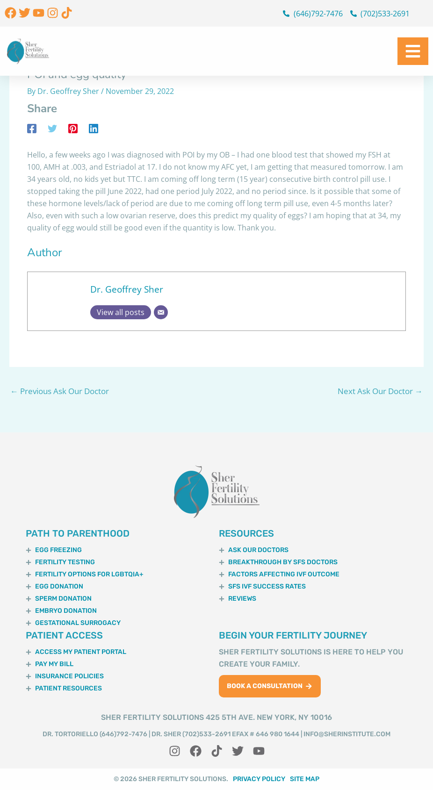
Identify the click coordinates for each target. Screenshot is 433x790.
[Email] (161, 312)
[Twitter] (52, 127)
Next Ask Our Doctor (380, 391)
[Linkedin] (93, 127)
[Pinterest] (73, 127)
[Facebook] (31, 127)
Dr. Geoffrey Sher (126, 289)
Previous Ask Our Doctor (59, 391)
